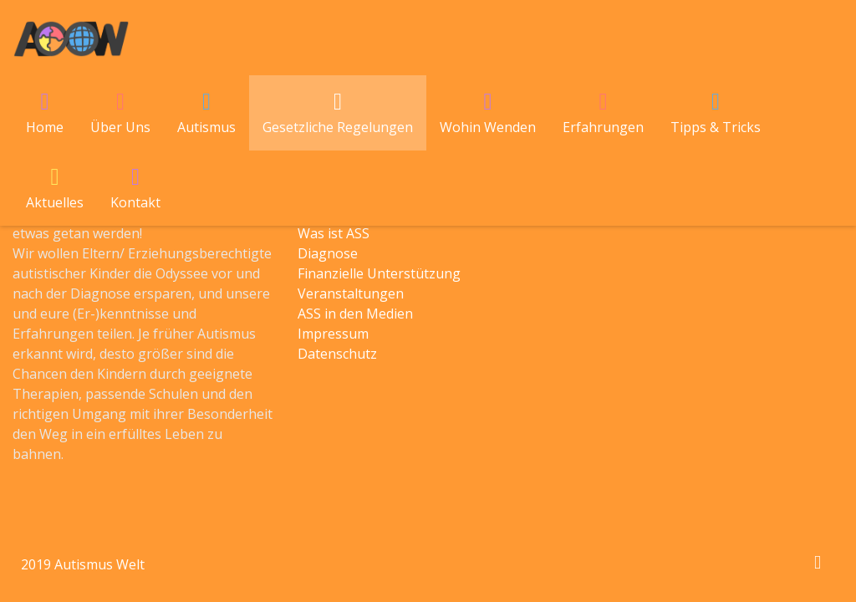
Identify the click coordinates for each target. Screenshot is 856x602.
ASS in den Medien (355, 313)
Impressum (333, 333)
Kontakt (135, 202)
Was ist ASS (333, 233)
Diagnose (328, 253)
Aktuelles (55, 202)
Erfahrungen (603, 127)
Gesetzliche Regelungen (337, 127)
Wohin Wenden (488, 127)
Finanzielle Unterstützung (379, 273)
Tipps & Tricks (715, 127)
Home (45, 127)
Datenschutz (337, 353)
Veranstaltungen (351, 293)
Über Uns (120, 127)
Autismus (206, 127)
